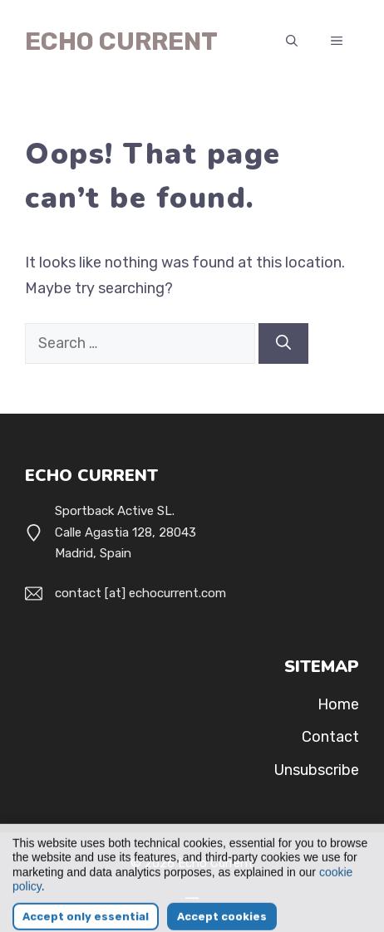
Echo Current (121, 41)
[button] (291, 41)
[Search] (283, 343)
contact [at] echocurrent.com (140, 593)
